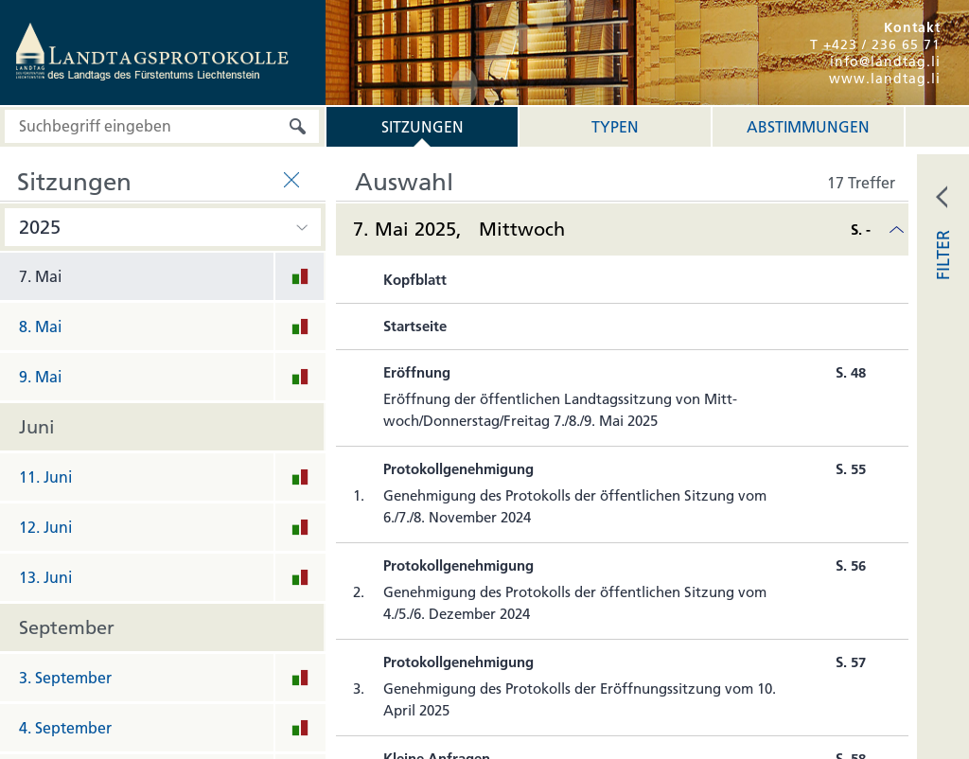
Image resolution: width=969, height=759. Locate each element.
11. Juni (45, 477)
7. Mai (40, 276)
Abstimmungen (808, 126)
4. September (65, 727)
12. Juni (45, 527)
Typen (615, 126)
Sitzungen (422, 126)
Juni (37, 426)
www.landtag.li (885, 78)
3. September (65, 677)
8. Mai (40, 326)
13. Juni (45, 577)
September (67, 627)
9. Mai (40, 376)
